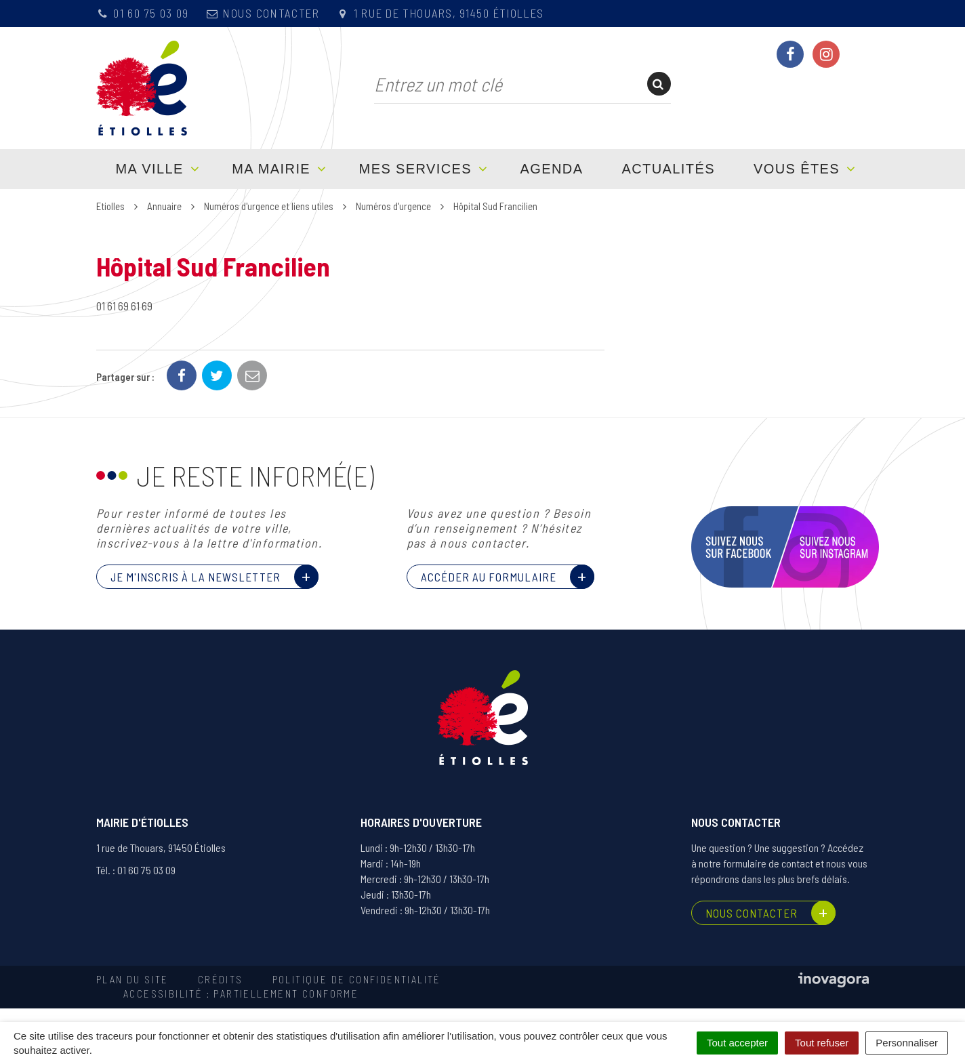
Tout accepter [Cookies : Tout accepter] (737, 1042)
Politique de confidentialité (356, 979)
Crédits (220, 979)
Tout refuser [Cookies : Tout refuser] (821, 1042)
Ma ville (150, 168)
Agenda (551, 168)
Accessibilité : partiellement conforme (240, 993)
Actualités (668, 168)
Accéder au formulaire (488, 577)
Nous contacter (263, 13)
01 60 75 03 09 (142, 13)
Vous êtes (797, 168)
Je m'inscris (195, 577)
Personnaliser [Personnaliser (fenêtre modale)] (907, 1042)
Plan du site (132, 979)
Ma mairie (271, 168)
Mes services (415, 168)
